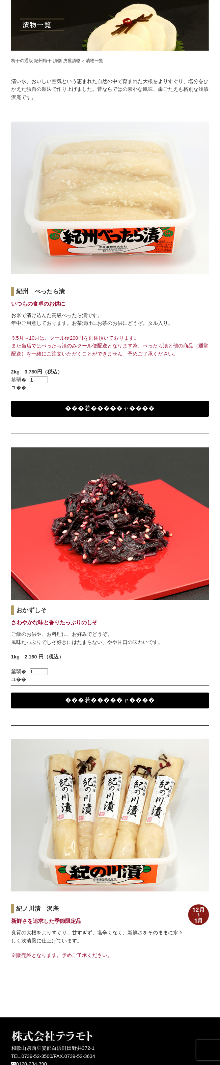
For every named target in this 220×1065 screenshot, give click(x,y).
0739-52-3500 (37, 1056)
